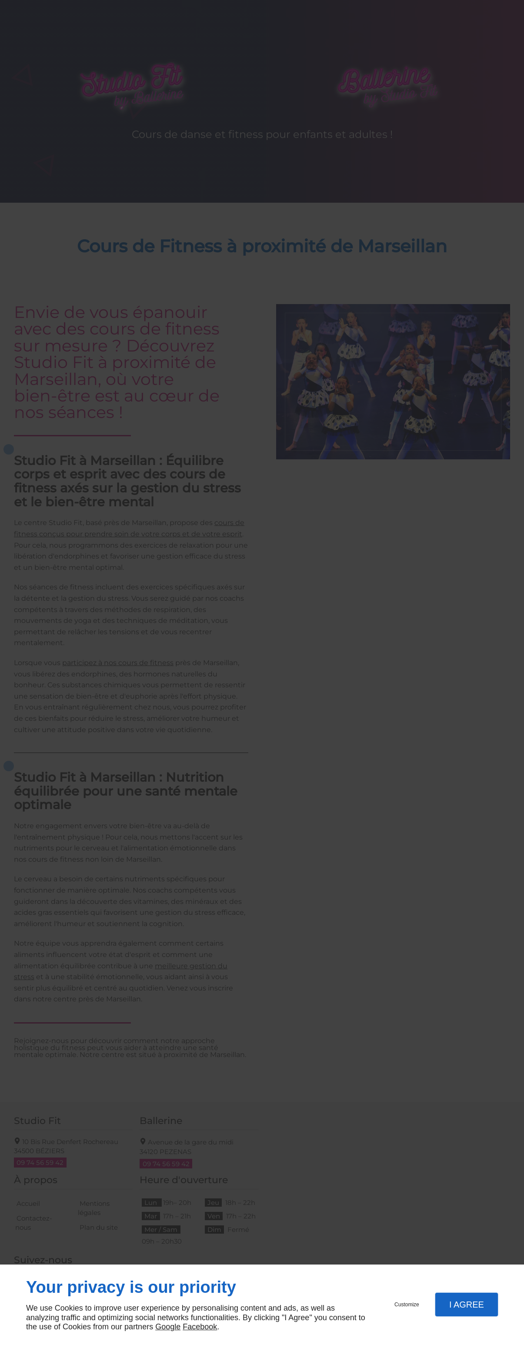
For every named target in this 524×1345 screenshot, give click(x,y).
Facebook (200, 1326)
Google (167, 1326)
